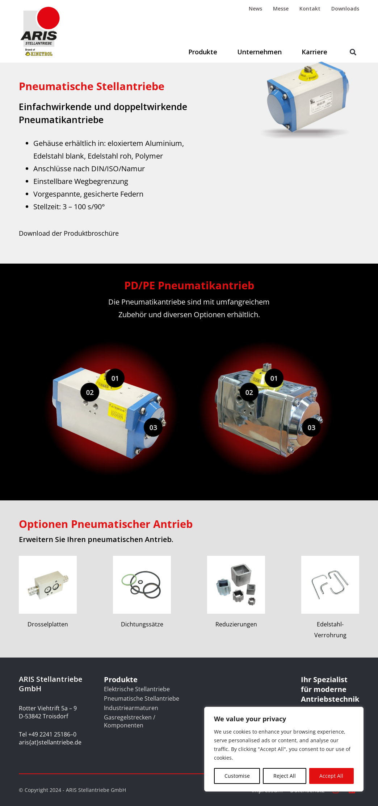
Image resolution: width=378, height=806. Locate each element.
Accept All (331, 775)
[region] (284, 749)
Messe (281, 8)
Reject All (284, 775)
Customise (237, 775)
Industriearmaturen (131, 708)
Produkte (202, 51)
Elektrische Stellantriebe (137, 689)
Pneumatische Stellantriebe (141, 698)
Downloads (345, 8)
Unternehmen (259, 51)
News (255, 8)
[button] (353, 52)
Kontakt (309, 8)
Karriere (314, 51)
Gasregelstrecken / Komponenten (129, 721)
